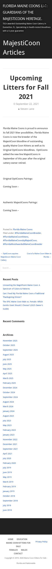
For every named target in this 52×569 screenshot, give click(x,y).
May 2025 (7, 369)
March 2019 (8, 482)
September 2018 (10, 501)
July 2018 (7, 505)
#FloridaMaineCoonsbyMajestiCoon (20, 240)
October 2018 (9, 496)
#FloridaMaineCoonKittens (15, 237)
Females (13, 550)
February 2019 (9, 486)
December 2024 (10, 388)
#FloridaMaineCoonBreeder (28, 233)
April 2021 (7, 454)
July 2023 (7, 420)
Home (10, 539)
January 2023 (8, 435)
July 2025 (7, 359)
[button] (45, 6)
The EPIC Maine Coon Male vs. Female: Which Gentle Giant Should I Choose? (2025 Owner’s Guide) (23, 305)
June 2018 (7, 510)
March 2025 (8, 378)
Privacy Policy (41, 542)
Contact (18, 553)
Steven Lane (27, 108)
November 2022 (10, 439)
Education (22, 539)
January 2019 (8, 491)
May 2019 (7, 477)
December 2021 (10, 444)
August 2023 (8, 416)
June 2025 (7, 364)
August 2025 (8, 355)
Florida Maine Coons (22, 229)
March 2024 (8, 406)
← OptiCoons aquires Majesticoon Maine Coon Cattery (11, 257)
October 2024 (9, 392)
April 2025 (7, 373)
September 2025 (10, 350)
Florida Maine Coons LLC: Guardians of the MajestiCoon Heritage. (25, 12)
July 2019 (7, 468)
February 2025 (9, 383)
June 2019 (7, 472)
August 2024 (8, 402)
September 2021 (10, 449)
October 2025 (9, 345)
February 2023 (9, 430)
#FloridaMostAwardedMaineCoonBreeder (22, 244)
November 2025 (10, 341)
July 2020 (7, 458)
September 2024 (10, 397)
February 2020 (9, 463)
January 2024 (8, 411)
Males (24, 550)
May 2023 (7, 425)
